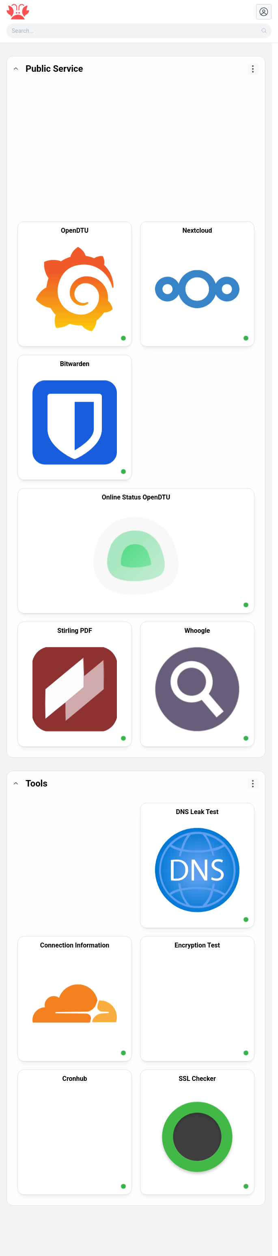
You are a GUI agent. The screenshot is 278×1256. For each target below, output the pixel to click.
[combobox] (139, 31)
